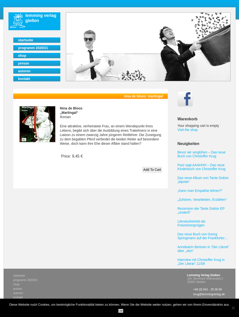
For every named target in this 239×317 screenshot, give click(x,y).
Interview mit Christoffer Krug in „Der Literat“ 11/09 (201, 262)
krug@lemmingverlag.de (209, 294)
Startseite (25, 40)
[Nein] (233, 307)
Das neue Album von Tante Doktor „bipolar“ (203, 180)
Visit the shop (187, 130)
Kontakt (24, 79)
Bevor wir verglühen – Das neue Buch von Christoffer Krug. (201, 154)
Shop (22, 56)
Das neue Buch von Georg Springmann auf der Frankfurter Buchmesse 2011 (201, 236)
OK (120, 311)
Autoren (24, 71)
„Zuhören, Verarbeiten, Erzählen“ (202, 200)
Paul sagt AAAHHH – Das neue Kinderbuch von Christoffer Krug (201, 167)
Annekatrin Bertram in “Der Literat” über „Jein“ (203, 249)
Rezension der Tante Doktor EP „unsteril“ (201, 210)
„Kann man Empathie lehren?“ (200, 191)
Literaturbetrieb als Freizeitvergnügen (191, 223)
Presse (23, 63)
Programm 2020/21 (33, 48)
